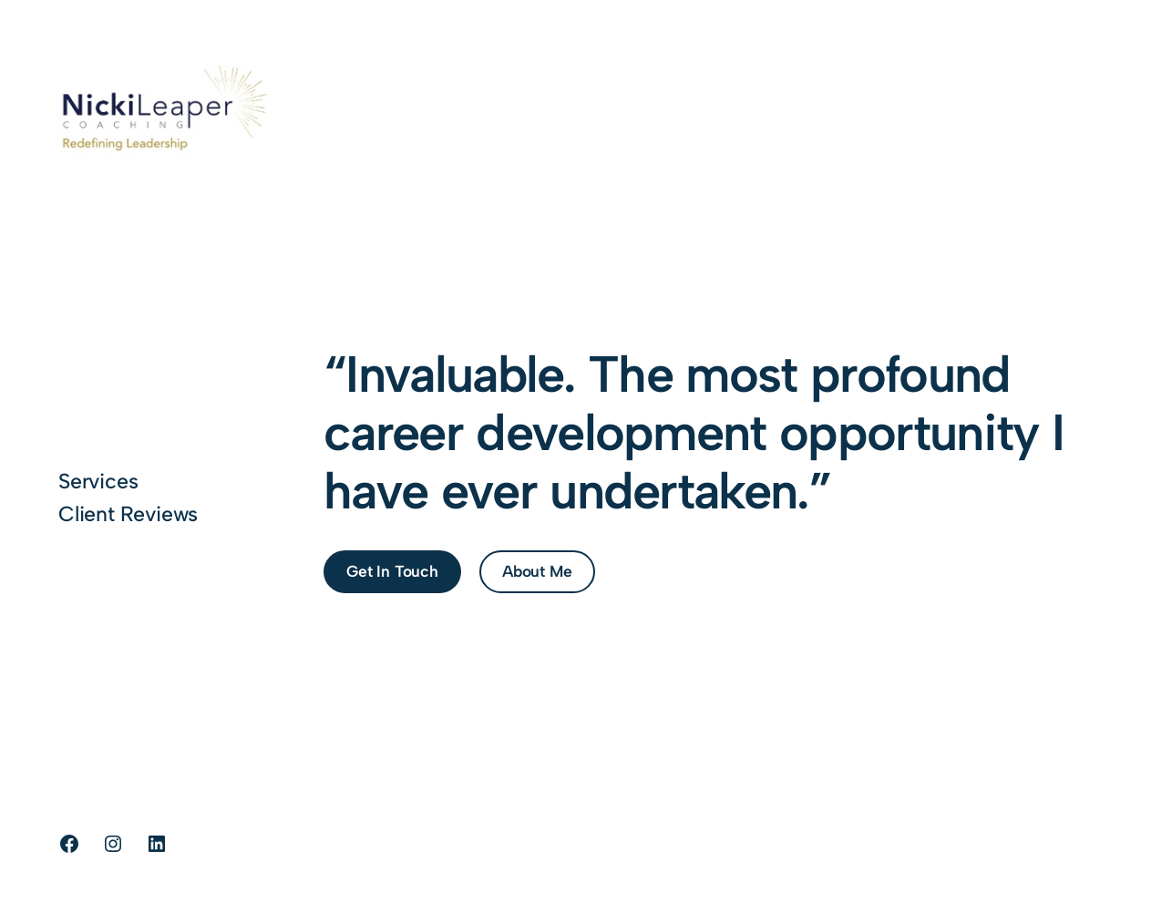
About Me (536, 570)
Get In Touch (392, 570)
